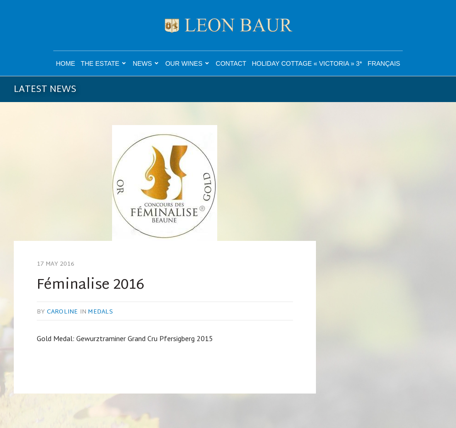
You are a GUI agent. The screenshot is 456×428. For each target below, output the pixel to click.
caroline (62, 312)
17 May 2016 (56, 264)
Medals (100, 312)
